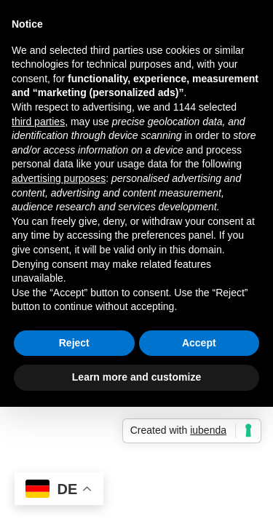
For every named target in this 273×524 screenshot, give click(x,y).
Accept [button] (199, 343)
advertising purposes (59, 178)
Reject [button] (74, 343)
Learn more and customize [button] (136, 377)
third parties (38, 121)
